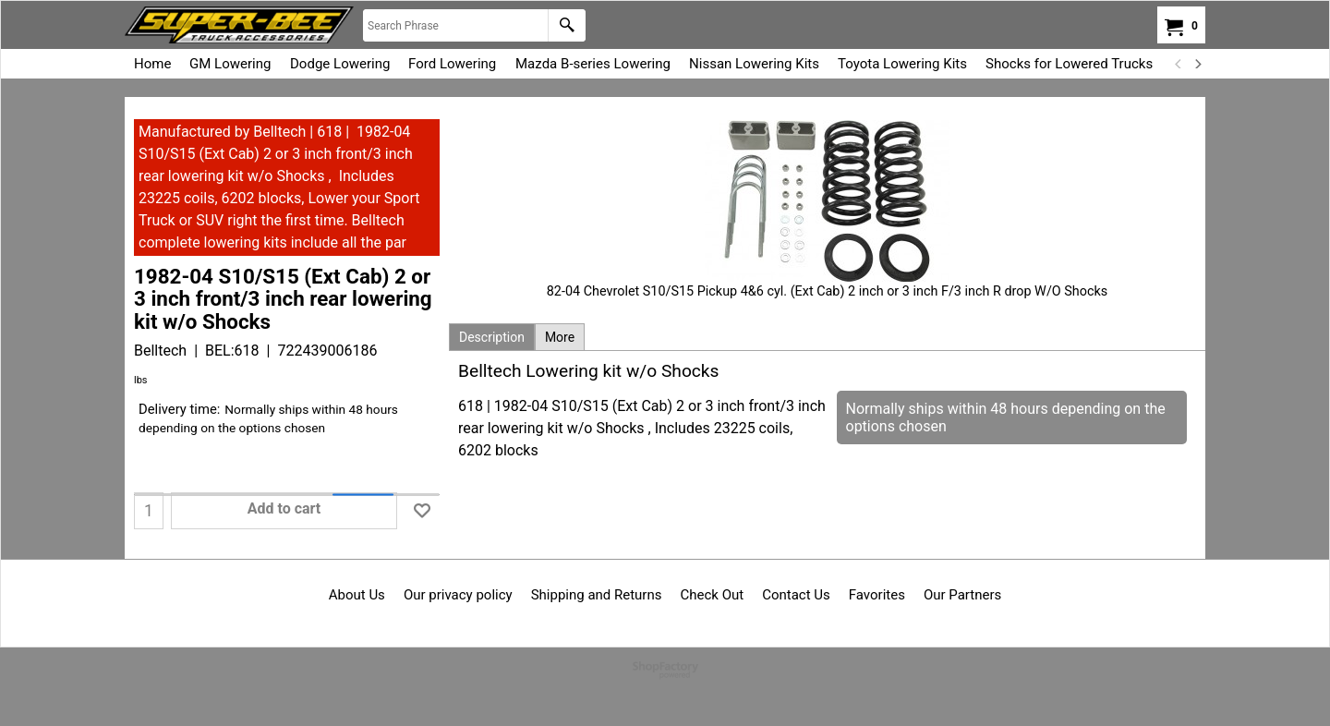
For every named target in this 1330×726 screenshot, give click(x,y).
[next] (1197, 63)
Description (492, 337)
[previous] (1178, 63)
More (559, 337)
